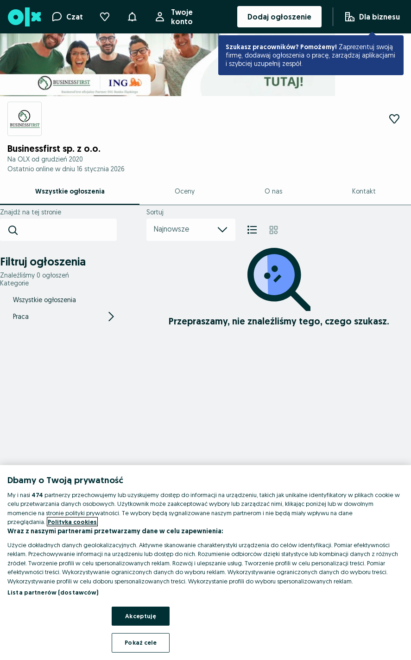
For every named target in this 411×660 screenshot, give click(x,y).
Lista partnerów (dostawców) (53, 592)
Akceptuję (140, 616)
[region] (205, 562)
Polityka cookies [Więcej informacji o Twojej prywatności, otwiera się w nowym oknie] (72, 521)
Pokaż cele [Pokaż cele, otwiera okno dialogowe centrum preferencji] (141, 642)
